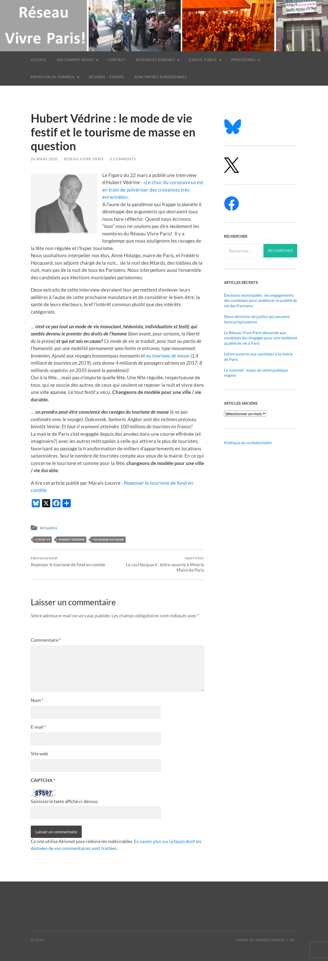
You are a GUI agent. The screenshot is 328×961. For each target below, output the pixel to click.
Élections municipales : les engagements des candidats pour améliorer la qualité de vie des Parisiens (260, 300)
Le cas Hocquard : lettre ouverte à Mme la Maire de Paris (161, 564)
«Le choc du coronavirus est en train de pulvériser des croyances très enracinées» (152, 189)
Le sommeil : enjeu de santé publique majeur (256, 373)
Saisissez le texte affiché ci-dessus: (65, 801)
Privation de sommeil (53, 77)
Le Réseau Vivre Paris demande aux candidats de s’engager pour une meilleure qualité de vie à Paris (260, 338)
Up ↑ (293, 940)
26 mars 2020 (44, 159)
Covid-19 (42, 539)
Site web (39, 753)
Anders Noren (269, 940)
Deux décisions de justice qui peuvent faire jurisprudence (257, 319)
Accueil (39, 60)
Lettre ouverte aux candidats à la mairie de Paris (258, 356)
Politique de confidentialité (248, 442)
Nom (37, 700)
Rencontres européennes (160, 77)
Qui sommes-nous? (75, 60)
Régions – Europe (106, 77)
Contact (117, 60)
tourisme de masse (108, 539)
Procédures (243, 60)
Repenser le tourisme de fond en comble (68, 561)
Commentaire (46, 640)
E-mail (38, 727)
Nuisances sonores (155, 60)
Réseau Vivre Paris (84, 159)
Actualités (48, 528)
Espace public (203, 60)
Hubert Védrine (71, 539)
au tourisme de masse (167, 356)
